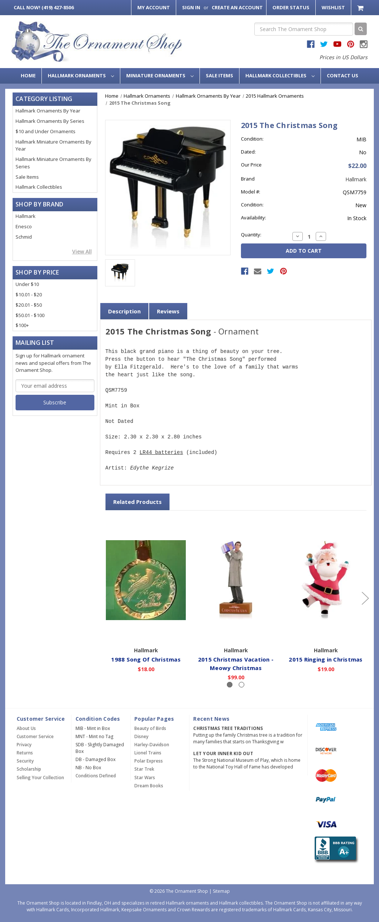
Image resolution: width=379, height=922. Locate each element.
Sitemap (221, 891)
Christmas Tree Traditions (228, 728)
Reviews (168, 311)
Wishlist (333, 7)
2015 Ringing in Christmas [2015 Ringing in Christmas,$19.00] (326, 659)
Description (124, 311)
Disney (141, 736)
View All (82, 251)
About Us (26, 728)
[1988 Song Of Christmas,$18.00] (146, 580)
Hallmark (26, 216)
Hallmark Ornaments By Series (50, 121)
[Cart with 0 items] (361, 7)
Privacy (24, 744)
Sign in (191, 7)
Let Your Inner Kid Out (223, 753)
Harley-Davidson (151, 744)
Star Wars (144, 777)
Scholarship (29, 769)
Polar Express (148, 761)
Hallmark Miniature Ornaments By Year (53, 145)
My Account (153, 7)
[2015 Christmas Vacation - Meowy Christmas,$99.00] (236, 580)
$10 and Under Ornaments (46, 131)
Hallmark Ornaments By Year (48, 110)
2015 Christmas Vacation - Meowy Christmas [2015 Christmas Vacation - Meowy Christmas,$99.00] (236, 664)
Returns (25, 753)
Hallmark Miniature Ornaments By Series (53, 163)
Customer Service (35, 736)
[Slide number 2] (241, 684)
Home (28, 75)
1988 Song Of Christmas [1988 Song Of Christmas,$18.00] (146, 659)
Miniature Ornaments (160, 75)
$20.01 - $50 (29, 305)
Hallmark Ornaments (81, 75)
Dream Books (148, 786)
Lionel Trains (147, 753)
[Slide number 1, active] (229, 684)
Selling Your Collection (40, 777)
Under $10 (27, 284)
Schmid (24, 236)
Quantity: (251, 234)
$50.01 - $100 (30, 315)
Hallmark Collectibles (280, 75)
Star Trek (144, 769)
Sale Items (219, 75)
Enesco (24, 226)
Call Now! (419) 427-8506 (44, 7)
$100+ (22, 325)
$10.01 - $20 (29, 294)
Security (25, 761)
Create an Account (237, 7)
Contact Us (342, 75)
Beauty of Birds (150, 728)
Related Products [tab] (137, 501)
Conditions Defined (96, 776)
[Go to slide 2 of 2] (106, 598)
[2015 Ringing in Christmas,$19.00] (326, 580)
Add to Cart (146, 632)
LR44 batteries (161, 452)
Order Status (290, 7)
